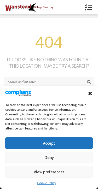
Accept (49, 143)
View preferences (49, 172)
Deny (49, 157)
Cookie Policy (46, 183)
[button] (90, 93)
